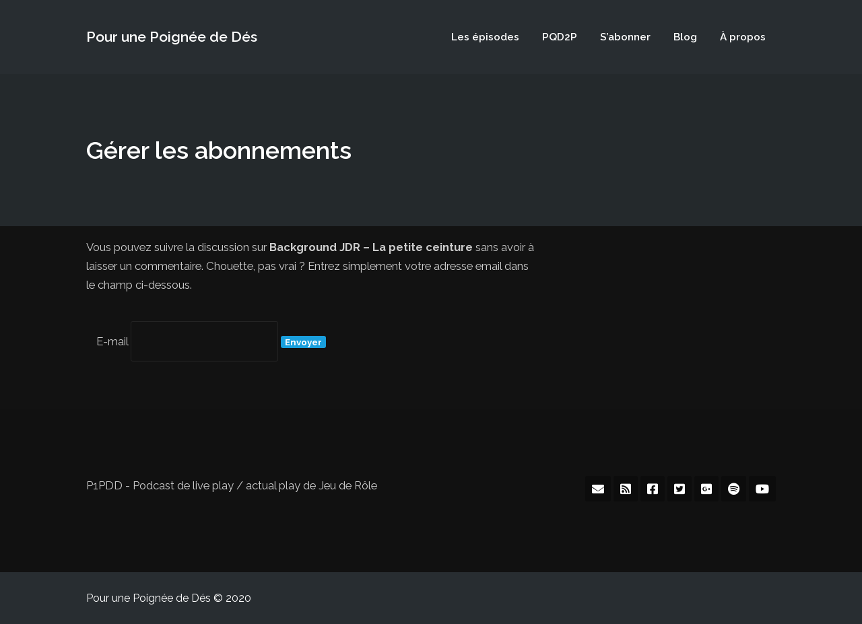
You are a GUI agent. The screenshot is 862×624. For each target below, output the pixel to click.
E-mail (112, 341)
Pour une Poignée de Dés (171, 36)
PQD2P (559, 37)
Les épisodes (485, 37)
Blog (685, 37)
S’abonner (625, 37)
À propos (743, 37)
